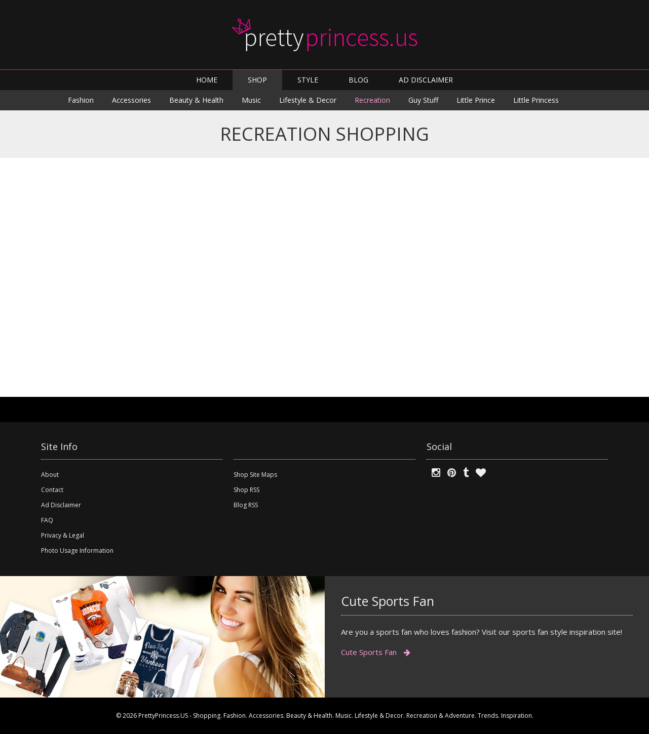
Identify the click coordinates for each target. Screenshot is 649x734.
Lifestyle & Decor (307, 100)
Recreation (372, 100)
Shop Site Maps (255, 474)
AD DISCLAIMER (426, 80)
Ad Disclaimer (61, 505)
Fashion (81, 100)
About (50, 474)
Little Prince (475, 100)
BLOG (358, 80)
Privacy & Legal (62, 535)
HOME (206, 80)
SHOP (257, 80)
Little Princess (536, 100)
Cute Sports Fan (375, 652)
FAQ (47, 520)
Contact (52, 489)
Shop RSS (246, 489)
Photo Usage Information (77, 550)
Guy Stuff (423, 100)
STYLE (307, 80)
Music (251, 100)
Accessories (131, 100)
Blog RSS (246, 505)
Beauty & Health (196, 100)
